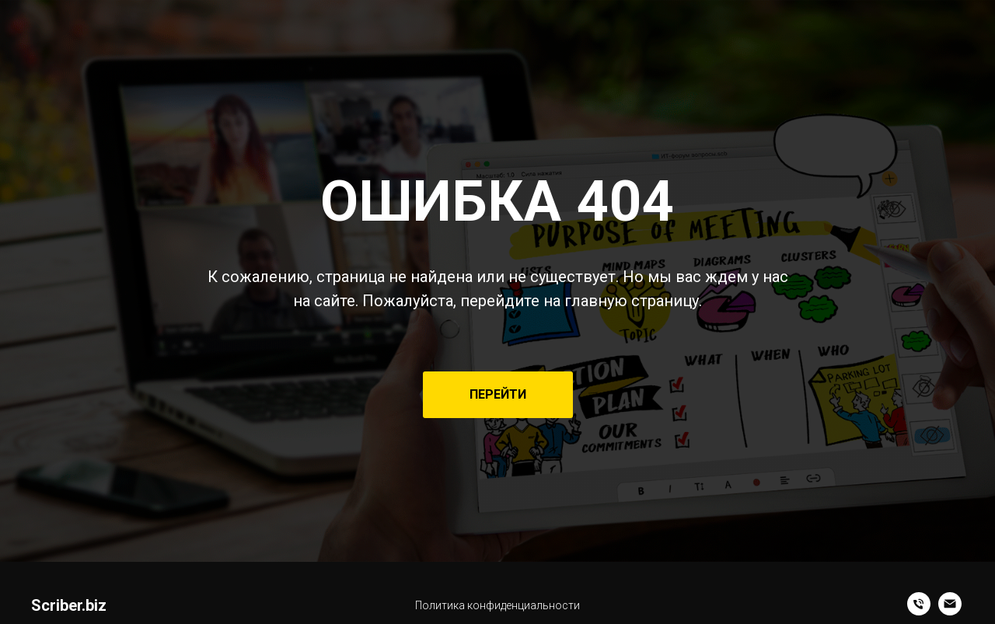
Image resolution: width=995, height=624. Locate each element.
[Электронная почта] (950, 611)
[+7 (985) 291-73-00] (918, 611)
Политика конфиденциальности (497, 605)
